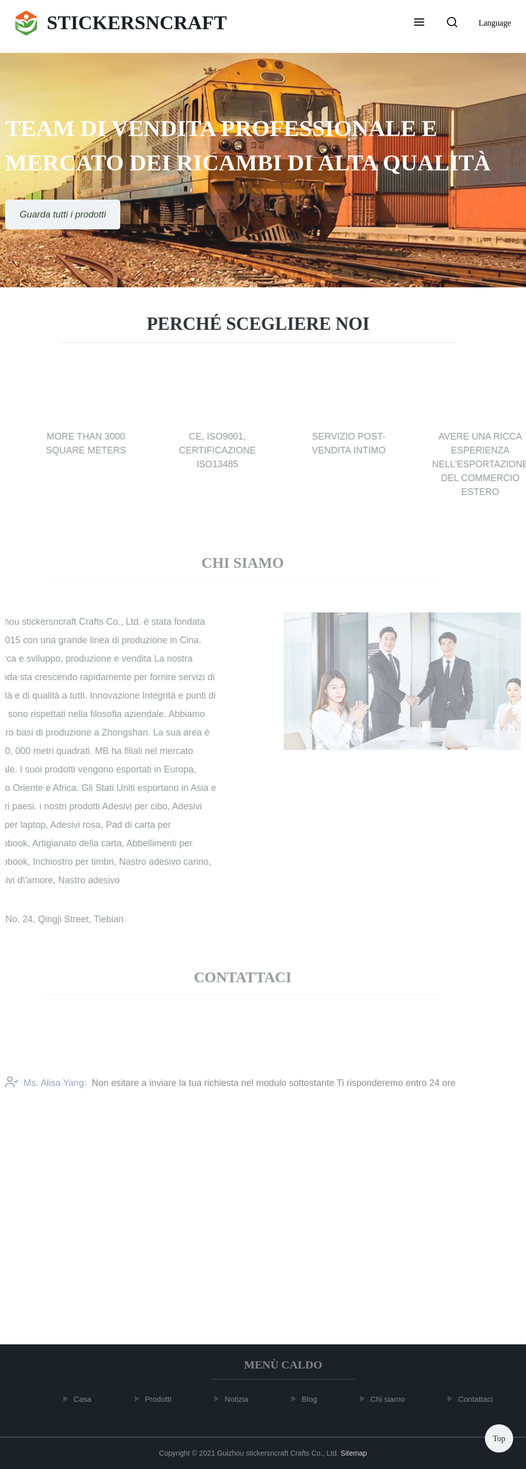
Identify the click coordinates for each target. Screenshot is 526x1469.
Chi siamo (390, 1399)
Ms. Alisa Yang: (45, 1088)
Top (499, 1438)
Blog (312, 1399)
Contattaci (478, 1399)
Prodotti (160, 1399)
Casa (85, 1399)
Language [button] (495, 22)
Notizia (239, 1399)
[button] (419, 23)
